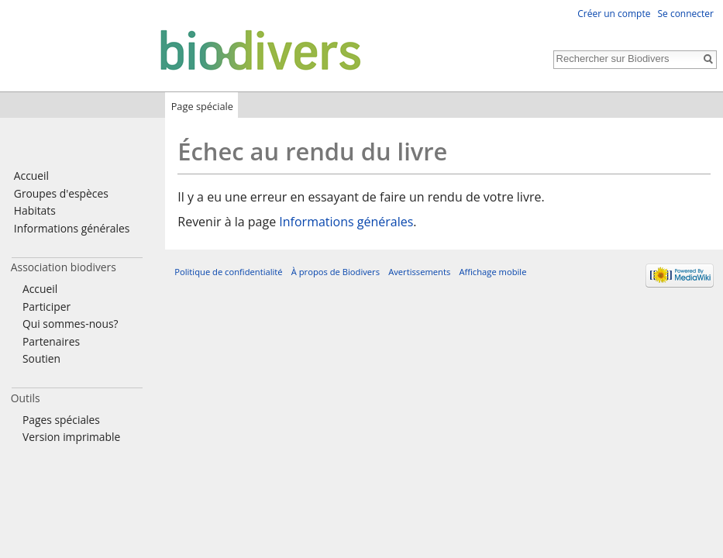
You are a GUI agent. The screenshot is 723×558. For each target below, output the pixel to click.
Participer (46, 306)
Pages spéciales (61, 419)
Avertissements (419, 271)
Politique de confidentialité (228, 271)
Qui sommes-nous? (70, 323)
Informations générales (346, 221)
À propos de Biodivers (335, 271)
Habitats (35, 210)
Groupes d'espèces (61, 193)
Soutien (41, 358)
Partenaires (51, 341)
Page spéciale (202, 106)
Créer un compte (613, 13)
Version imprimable (71, 436)
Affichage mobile (492, 271)
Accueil (31, 175)
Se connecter (685, 13)
